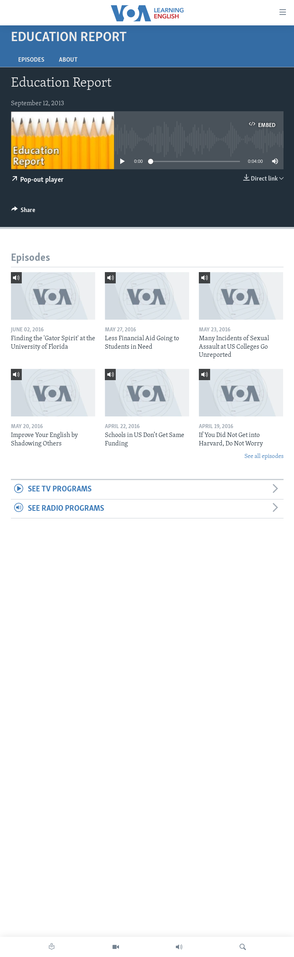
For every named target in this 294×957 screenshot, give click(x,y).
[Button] (23, 212)
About (68, 60)
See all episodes (264, 457)
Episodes (31, 60)
